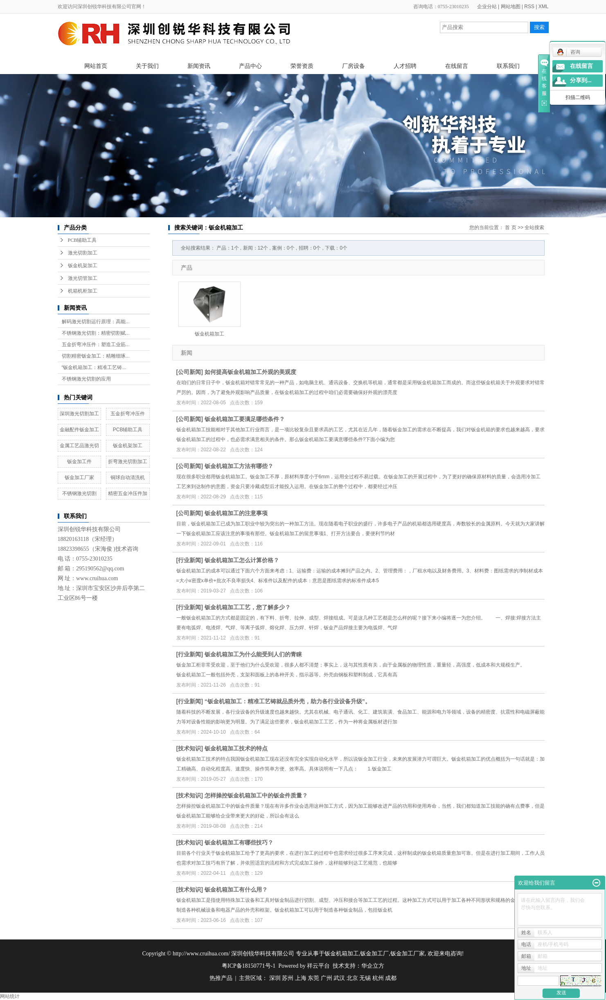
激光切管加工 (82, 278)
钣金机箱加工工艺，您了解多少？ (248, 607)
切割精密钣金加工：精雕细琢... (96, 356)
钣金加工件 (79, 461)
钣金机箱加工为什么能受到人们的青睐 (253, 654)
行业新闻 (189, 560)
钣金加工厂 (374, 953)
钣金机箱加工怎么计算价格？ (242, 560)
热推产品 (221, 978)
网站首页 (95, 66)
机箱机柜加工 (82, 291)
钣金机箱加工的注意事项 (236, 513)
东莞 (313, 978)
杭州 (378, 978)
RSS (529, 6)
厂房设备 (353, 66)
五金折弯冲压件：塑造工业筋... (96, 344)
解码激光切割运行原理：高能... (96, 321)
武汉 (339, 978)
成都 (390, 978)
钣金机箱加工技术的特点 (236, 748)
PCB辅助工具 (82, 240)
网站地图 (510, 6)
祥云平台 (318, 966)
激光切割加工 (82, 253)
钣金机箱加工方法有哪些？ (239, 466)
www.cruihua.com (97, 578)
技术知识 (189, 748)
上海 (300, 978)
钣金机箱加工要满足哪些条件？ (245, 419)
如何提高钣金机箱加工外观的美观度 (250, 372)
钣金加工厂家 (79, 477)
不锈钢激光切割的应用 (86, 379)
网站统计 (10, 996)
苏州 (287, 978)
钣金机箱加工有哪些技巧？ (239, 842)
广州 (326, 978)
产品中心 (250, 66)
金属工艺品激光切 (79, 445)
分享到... (581, 80)
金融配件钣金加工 (79, 429)
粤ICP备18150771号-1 (248, 966)
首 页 (510, 227)
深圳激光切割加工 (79, 414)
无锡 (365, 978)
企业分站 (487, 6)
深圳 (275, 978)
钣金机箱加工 (209, 334)
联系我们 (508, 66)
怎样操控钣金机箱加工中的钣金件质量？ (256, 795)
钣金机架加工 (82, 265)
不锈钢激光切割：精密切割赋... (96, 333)
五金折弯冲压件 (127, 414)
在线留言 (456, 66)
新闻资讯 (198, 66)
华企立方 (372, 966)
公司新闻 (189, 372)
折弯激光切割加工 (127, 461)
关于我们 (147, 66)
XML (543, 6)
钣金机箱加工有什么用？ (236, 889)
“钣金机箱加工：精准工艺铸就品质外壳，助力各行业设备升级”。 (288, 701)
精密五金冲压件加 (127, 493)
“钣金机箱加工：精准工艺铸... (94, 367)
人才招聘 (405, 66)
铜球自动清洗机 (127, 477)
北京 (352, 978)
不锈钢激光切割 (79, 493)
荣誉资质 (302, 66)
